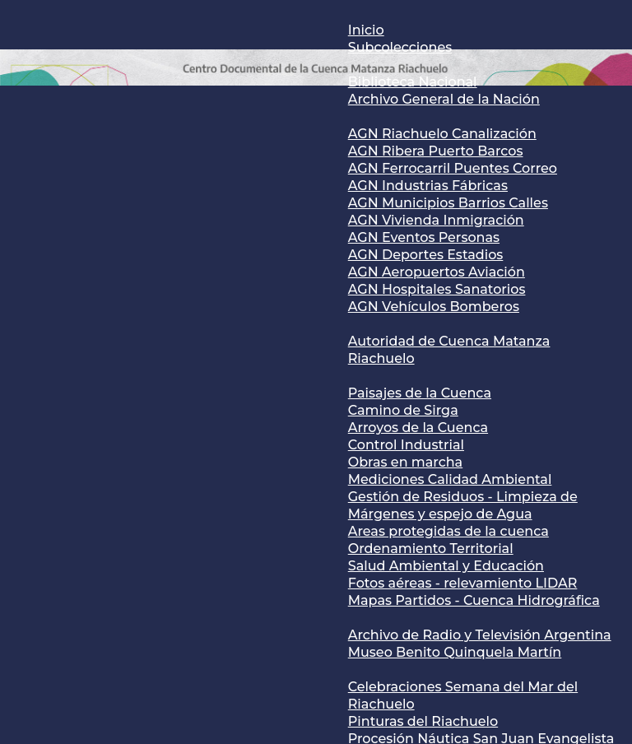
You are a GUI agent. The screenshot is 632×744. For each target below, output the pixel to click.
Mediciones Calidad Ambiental (450, 479)
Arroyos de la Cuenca (418, 427)
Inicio (366, 30)
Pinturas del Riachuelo (423, 721)
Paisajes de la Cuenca (419, 393)
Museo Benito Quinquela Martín (455, 652)
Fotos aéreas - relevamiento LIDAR (463, 583)
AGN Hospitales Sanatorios (437, 289)
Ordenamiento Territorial (431, 548)
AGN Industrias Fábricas (428, 185)
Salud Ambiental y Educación (446, 566)
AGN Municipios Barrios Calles (448, 203)
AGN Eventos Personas (424, 237)
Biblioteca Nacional (412, 82)
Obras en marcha (405, 462)
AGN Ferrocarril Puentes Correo (452, 168)
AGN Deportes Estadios (426, 255)
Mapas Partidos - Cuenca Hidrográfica (474, 600)
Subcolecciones (400, 47)
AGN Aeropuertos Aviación (436, 272)
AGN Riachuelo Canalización (442, 134)
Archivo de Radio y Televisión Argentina (479, 635)
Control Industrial (406, 445)
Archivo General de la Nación (444, 99)
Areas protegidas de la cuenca (448, 531)
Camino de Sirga (403, 410)
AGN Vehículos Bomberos (433, 306)
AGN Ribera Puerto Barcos (435, 151)
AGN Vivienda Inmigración (436, 220)
